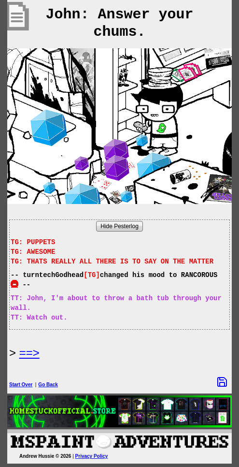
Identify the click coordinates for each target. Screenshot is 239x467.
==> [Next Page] (29, 352)
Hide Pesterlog (119, 226)
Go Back (48, 384)
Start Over (20, 384)
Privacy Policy (91, 456)
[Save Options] (222, 382)
